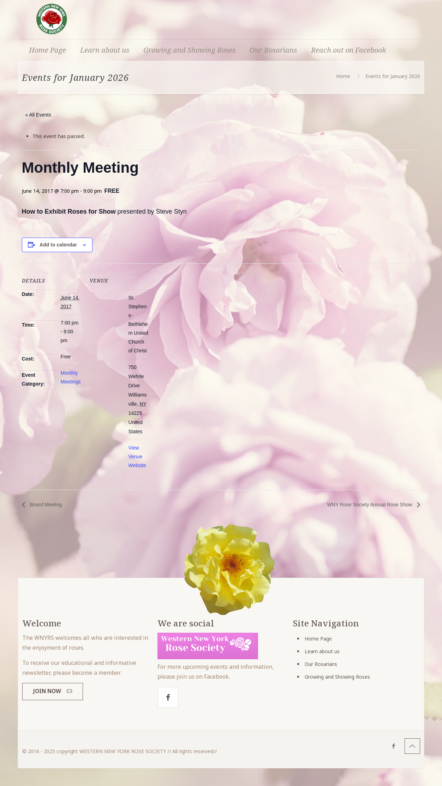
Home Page (318, 638)
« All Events (38, 115)
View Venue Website (137, 456)
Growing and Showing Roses (337, 676)
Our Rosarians (321, 664)
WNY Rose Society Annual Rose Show (370, 504)
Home (343, 76)
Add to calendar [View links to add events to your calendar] (58, 245)
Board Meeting (45, 504)
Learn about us (322, 651)
